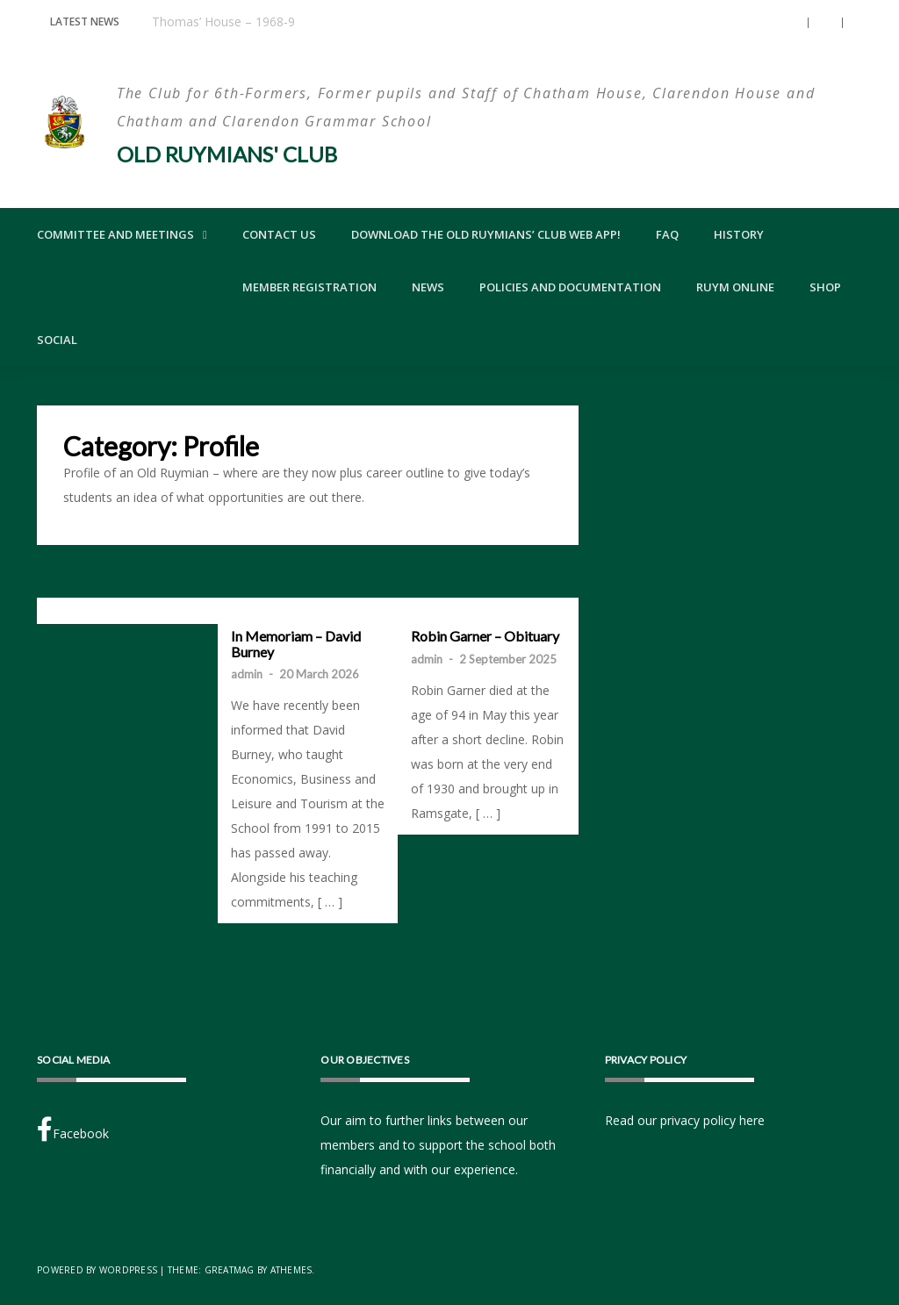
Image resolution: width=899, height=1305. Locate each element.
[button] (792, 23)
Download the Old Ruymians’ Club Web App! (486, 234)
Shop (825, 287)
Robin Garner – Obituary (485, 636)
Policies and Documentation (570, 287)
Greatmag (230, 1270)
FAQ (667, 234)
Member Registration (309, 287)
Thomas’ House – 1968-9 (223, 21)
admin (247, 674)
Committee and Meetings (115, 234)
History (739, 234)
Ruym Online (735, 287)
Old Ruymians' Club (227, 154)
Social (57, 340)
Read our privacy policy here (685, 1120)
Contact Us (279, 234)
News (428, 287)
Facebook (73, 1129)
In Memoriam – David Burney (296, 643)
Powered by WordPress (97, 1270)
